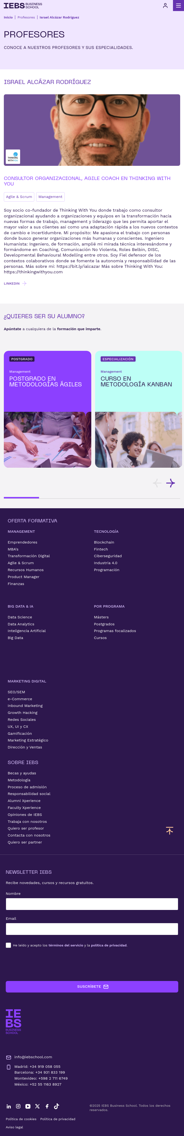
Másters (101, 617)
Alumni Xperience (24, 800)
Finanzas (16, 583)
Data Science (20, 617)
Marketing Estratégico (28, 740)
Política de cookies (21, 1119)
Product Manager (24, 576)
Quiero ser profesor (26, 828)
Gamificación (20, 733)
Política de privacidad (57, 1119)
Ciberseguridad (108, 556)
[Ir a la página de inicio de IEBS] (13, 1021)
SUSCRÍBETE (93, 987)
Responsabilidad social (29, 793)
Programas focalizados (115, 630)
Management (50, 196)
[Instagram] (18, 1106)
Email (11, 918)
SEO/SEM (16, 692)
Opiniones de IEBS (25, 814)
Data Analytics (21, 624)
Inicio (8, 17)
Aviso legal (14, 1127)
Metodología (19, 780)
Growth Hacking (22, 712)
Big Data (15, 637)
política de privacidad (108, 945)
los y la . (70, 945)
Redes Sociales (22, 719)
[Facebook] (47, 1106)
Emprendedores (22, 542)
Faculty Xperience (24, 807)
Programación (107, 570)
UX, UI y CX (18, 726)
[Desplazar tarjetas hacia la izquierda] (157, 483)
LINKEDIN (15, 283)
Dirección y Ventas (25, 747)
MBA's (13, 549)
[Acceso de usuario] (165, 5)
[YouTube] (28, 1106)
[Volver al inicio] (23, 5)
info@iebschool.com (29, 1057)
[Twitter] (37, 1106)
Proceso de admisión (27, 787)
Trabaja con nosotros (27, 821)
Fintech (101, 549)
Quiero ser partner (25, 842)
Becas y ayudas (22, 773)
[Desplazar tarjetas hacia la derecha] (170, 483)
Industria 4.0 (105, 563)
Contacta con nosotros (29, 835)
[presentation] (42, 964)
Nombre (13, 893)
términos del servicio (66, 945)
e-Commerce (20, 699)
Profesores (26, 17)
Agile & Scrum (19, 196)
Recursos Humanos (26, 570)
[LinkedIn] (9, 1106)
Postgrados (104, 624)
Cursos (100, 637)
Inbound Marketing (25, 705)
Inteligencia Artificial (27, 630)
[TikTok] (56, 1106)
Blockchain (104, 542)
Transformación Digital (29, 556)
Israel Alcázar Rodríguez (59, 17)
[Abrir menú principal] (178, 5)
